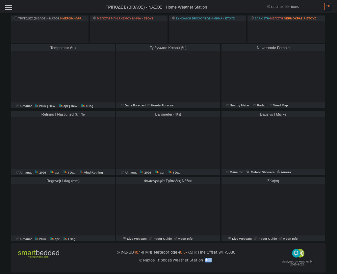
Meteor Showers (260, 172)
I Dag (87, 106)
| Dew (51, 106)
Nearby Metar (238, 105)
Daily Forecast (133, 105)
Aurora (284, 172)
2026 (41, 106)
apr (64, 106)
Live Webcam (135, 238)
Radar (259, 105)
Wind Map (279, 105)
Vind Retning (91, 172)
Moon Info (183, 238)
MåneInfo (235, 172)
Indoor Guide (161, 238)
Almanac (24, 106)
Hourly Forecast (161, 105)
